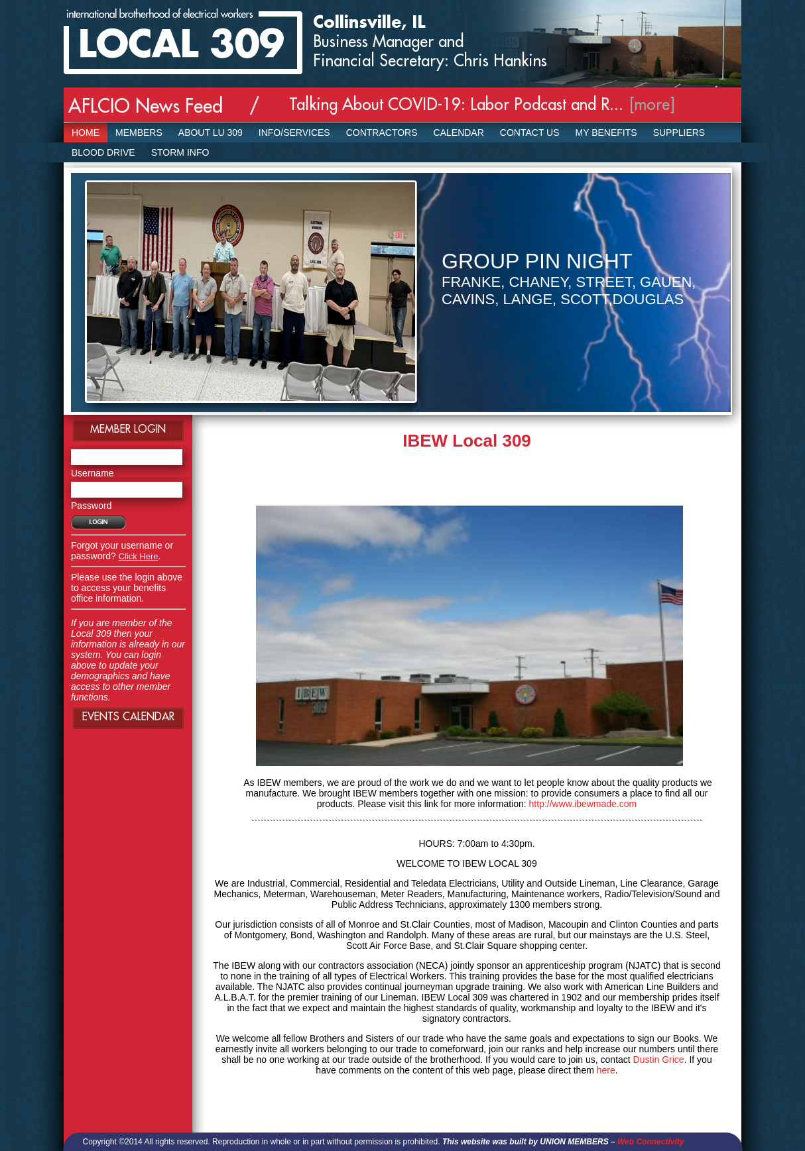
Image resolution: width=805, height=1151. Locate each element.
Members (138, 132)
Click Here (138, 556)
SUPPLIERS (679, 132)
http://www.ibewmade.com (583, 803)
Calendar (459, 132)
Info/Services (294, 132)
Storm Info (180, 152)
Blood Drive (103, 152)
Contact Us (530, 132)
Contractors (382, 132)
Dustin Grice (658, 1059)
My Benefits (606, 132)
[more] (652, 105)
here (606, 1070)
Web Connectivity (650, 1141)
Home (85, 132)
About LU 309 (210, 132)
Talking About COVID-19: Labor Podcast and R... (456, 105)
